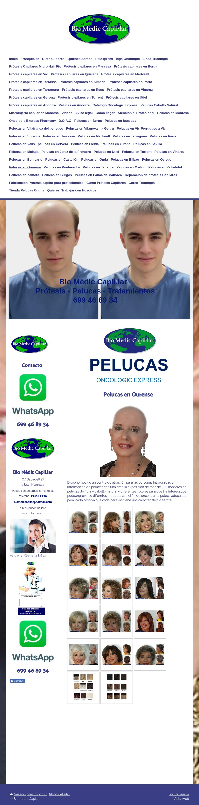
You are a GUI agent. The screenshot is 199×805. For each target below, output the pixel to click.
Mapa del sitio (59, 794)
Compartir (17, 680)
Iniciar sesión (179, 794)
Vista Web (181, 799)
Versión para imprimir (28, 794)
